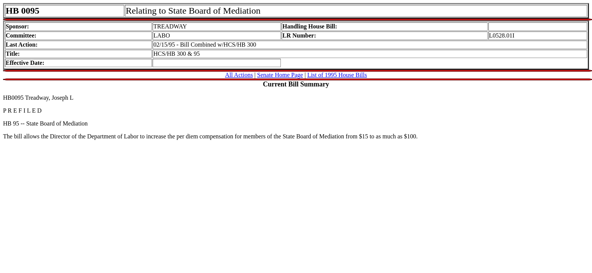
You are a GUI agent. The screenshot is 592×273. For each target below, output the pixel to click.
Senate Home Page (280, 75)
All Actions (239, 75)
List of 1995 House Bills (337, 75)
